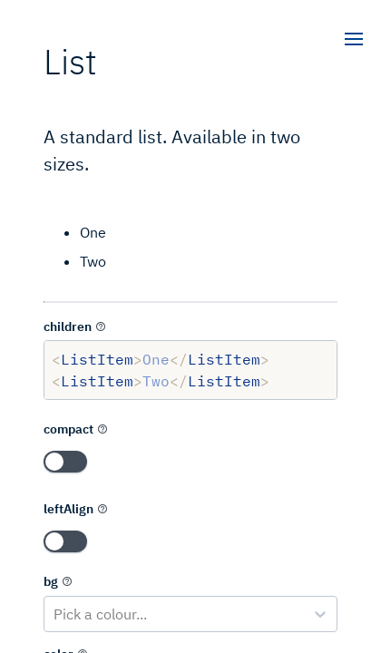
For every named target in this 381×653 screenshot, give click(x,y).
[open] (353, 41)
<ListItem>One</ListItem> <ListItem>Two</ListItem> (190, 370)
